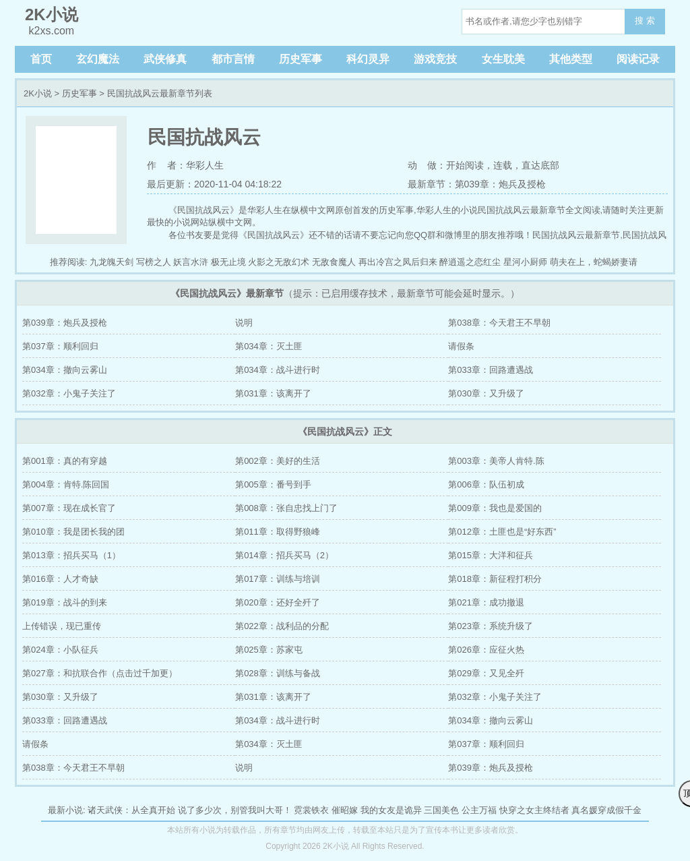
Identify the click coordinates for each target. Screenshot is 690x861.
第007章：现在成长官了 (69, 508)
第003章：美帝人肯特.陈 (496, 461)
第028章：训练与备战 (277, 673)
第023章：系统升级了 (490, 626)
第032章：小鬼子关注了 (69, 393)
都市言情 (233, 59)
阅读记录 (638, 59)
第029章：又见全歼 (486, 673)
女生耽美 (503, 59)
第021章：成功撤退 (486, 602)
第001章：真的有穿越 (64, 461)
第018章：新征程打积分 (495, 579)
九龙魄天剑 (111, 262)
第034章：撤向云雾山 (64, 370)
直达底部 (540, 165)
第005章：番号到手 (273, 484)
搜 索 (645, 21)
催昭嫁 (345, 810)
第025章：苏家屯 (269, 650)
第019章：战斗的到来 (64, 602)
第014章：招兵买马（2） (284, 555)
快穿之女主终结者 (534, 810)
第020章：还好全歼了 (277, 602)
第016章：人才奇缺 (60, 579)
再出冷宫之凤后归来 (397, 262)
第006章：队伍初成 (486, 484)
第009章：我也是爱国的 (495, 508)
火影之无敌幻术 (278, 262)
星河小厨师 (525, 262)
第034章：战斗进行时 (277, 370)
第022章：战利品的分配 (282, 626)
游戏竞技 (435, 59)
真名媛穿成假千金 (606, 810)
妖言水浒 (190, 262)
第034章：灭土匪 (269, 346)
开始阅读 (465, 165)
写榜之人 (153, 262)
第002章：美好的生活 (277, 461)
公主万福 (479, 810)
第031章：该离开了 (273, 393)
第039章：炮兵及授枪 (64, 323)
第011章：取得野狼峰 (277, 532)
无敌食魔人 (334, 262)
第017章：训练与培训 (277, 579)
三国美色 (441, 810)
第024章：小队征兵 (60, 650)
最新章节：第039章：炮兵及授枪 (477, 184)
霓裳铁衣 (311, 810)
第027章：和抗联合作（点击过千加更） (99, 673)
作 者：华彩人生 (185, 165)
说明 (244, 323)
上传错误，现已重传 (61, 626)
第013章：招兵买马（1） (71, 555)
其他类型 (570, 59)
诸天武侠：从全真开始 (131, 810)
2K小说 (38, 93)
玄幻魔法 (97, 59)
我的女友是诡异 (391, 810)
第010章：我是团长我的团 (73, 532)
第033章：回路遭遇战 (490, 370)
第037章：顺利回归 (60, 346)
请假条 (461, 346)
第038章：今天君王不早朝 (499, 323)
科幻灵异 (367, 59)
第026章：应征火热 (486, 650)
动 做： (427, 165)
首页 (41, 59)
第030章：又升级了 (486, 393)
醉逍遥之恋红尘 (470, 262)
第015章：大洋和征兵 (490, 555)
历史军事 (300, 59)
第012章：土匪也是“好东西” (502, 532)
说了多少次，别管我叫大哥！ (235, 810)
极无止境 (228, 262)
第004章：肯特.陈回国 (65, 484)
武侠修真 (165, 59)
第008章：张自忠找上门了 (286, 508)
